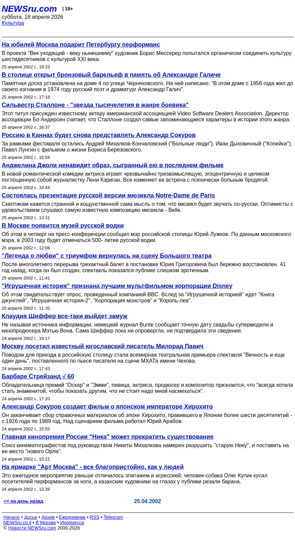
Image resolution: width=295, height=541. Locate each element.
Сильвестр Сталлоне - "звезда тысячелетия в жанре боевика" (95, 105)
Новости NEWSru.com (32, 528)
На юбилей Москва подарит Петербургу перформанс (81, 44)
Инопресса (72, 522)
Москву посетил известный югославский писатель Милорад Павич (102, 346)
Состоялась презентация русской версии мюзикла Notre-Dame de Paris (108, 195)
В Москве (46, 522)
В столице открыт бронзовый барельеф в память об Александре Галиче (111, 74)
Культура (13, 23)
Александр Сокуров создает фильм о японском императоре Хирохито (107, 406)
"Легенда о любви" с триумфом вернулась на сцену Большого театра (106, 255)
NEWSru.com (29, 9)
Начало (11, 517)
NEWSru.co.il (17, 522)
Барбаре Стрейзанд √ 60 (38, 376)
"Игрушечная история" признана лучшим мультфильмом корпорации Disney (117, 286)
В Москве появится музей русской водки (63, 225)
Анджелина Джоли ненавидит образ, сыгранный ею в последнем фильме (113, 165)
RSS (94, 517)
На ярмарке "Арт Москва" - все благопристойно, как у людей (93, 467)
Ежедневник (72, 517)
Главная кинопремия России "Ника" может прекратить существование (107, 436)
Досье (30, 517)
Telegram (113, 517)
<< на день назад (23, 501)
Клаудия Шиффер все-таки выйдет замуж (64, 316)
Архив (48, 517)
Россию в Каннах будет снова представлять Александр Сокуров (99, 135)
